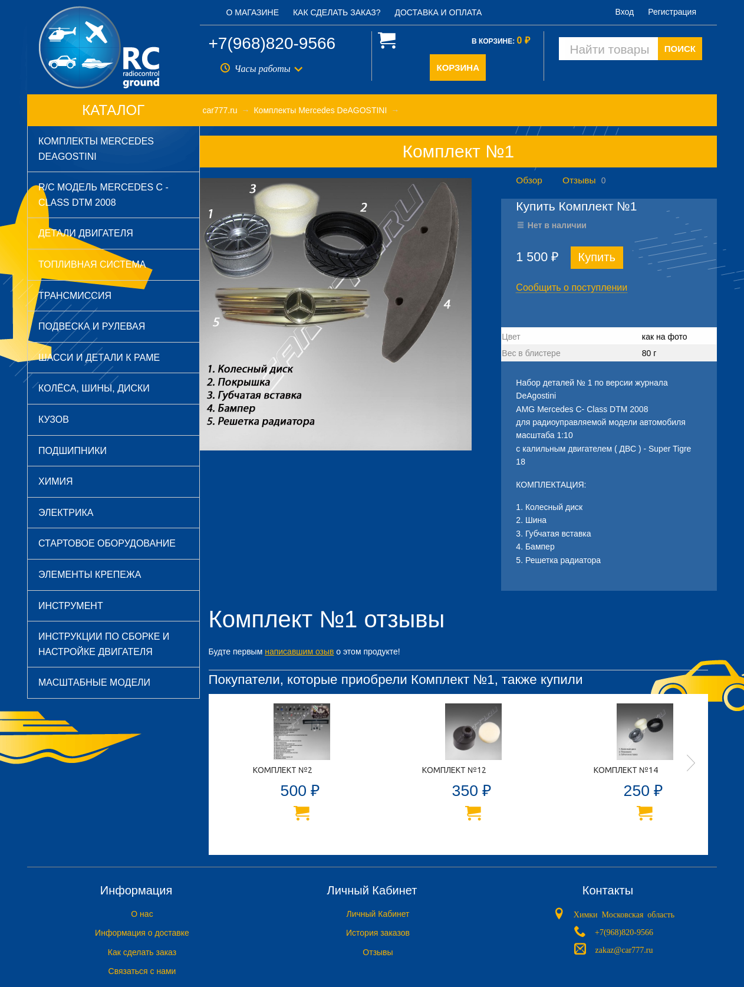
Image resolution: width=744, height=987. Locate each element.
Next (691, 763)
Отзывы (578, 180)
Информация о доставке (142, 932)
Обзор (529, 180)
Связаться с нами (142, 971)
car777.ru (220, 110)
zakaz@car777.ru (624, 949)
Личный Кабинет (377, 914)
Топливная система (92, 264)
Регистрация (672, 12)
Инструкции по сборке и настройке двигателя (103, 644)
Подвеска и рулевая (91, 326)
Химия (55, 481)
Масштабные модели (94, 682)
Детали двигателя (85, 233)
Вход (624, 12)
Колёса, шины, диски (94, 388)
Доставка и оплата (438, 12)
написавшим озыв (299, 651)
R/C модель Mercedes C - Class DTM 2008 (103, 195)
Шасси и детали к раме (99, 358)
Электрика (65, 513)
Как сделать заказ (142, 952)
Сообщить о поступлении (571, 287)
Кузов (53, 419)
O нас (142, 914)
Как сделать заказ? (337, 12)
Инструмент (70, 606)
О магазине (252, 12)
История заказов (378, 932)
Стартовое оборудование (107, 543)
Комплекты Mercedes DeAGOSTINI (96, 149)
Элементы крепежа (89, 575)
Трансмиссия (74, 296)
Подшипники (72, 451)
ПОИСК (680, 49)
